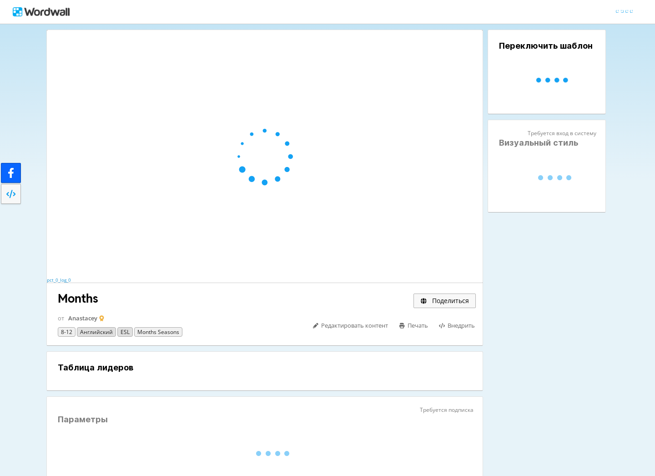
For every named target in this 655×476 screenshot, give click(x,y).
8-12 (66, 332)
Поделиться (444, 300)
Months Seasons (158, 332)
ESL (125, 332)
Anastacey (82, 318)
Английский (96, 332)
